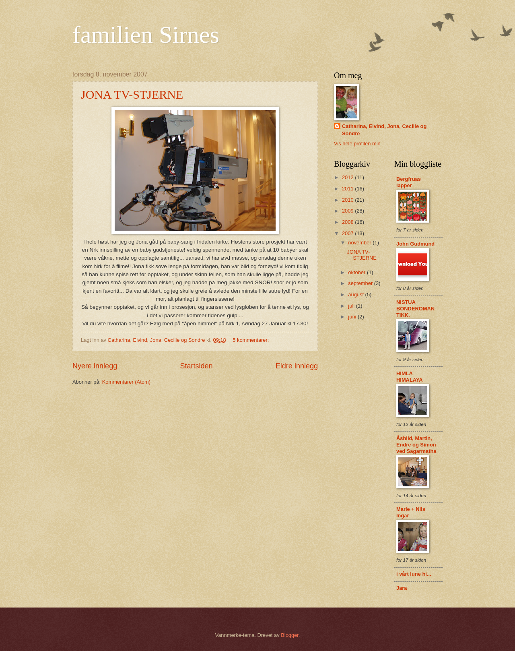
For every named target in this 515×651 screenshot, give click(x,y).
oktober (357, 272)
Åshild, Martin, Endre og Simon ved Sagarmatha (416, 444)
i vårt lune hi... (413, 574)
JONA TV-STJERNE (132, 94)
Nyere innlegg (94, 366)
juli (352, 306)
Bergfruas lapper (408, 182)
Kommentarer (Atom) (126, 382)
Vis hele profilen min (357, 144)
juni (353, 317)
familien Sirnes (145, 34)
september (361, 283)
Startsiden (196, 366)
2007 (348, 233)
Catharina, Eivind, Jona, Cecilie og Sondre (384, 129)
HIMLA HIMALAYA (409, 376)
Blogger (290, 635)
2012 (348, 177)
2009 (348, 211)
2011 (348, 189)
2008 (348, 222)
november (360, 243)
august (356, 294)
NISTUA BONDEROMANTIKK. (415, 308)
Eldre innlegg (297, 366)
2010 (348, 200)
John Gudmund (415, 244)
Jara (401, 588)
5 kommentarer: (251, 340)
